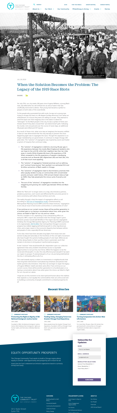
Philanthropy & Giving (76, 396)
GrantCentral (91, 4)
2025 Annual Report (96, 407)
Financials (93, 404)
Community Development (53, 406)
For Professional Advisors (75, 410)
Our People (94, 402)
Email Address (83, 354)
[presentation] (89, 374)
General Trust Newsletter (85, 364)
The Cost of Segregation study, (37, 202)
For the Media (76, 4)
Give (65, 4)
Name (80, 346)
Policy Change (50, 411)
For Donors (71, 407)
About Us (94, 396)
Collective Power (51, 409)
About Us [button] (37, 9)
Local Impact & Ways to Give (75, 399)
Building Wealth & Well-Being (52, 399)
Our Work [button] (49, 9)
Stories (107, 9)
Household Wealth (51, 403)
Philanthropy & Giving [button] (82, 9)
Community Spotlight (19, 314)
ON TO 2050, (35, 224)
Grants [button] (97, 9)
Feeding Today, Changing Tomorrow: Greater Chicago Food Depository (57, 318)
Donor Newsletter (83, 366)
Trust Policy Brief (83, 368)
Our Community (63, 9)
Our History (94, 399)
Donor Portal (105, 4)
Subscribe (89, 380)
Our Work (49, 396)
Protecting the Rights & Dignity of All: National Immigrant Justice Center (25, 318)
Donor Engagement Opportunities (74, 404)
